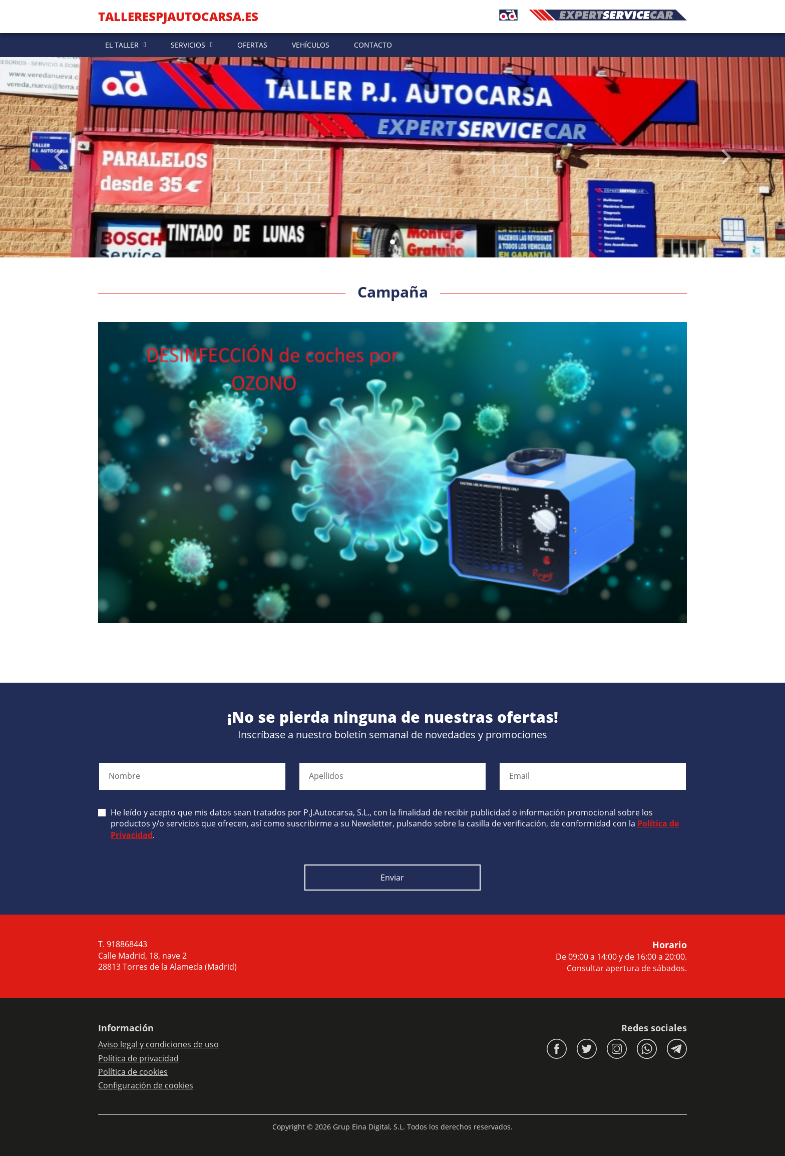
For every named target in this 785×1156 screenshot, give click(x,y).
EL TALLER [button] (122, 45)
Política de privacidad (138, 1058)
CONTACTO (373, 45)
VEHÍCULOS (310, 45)
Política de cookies (133, 1071)
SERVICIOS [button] (188, 45)
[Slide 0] (392, 241)
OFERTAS (252, 45)
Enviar (392, 877)
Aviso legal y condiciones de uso (158, 1044)
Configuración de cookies (145, 1085)
